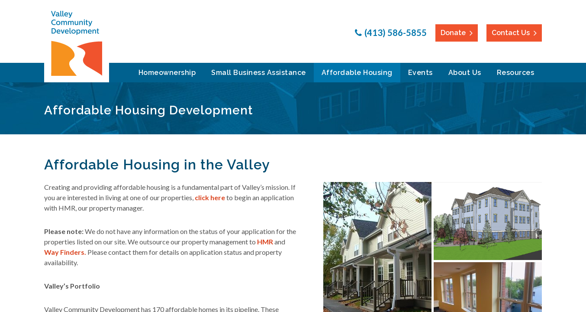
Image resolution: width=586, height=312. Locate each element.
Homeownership (167, 72)
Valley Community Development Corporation (77, 43)
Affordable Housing (357, 72)
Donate (453, 33)
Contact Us (511, 33)
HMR (265, 241)
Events (420, 72)
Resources (515, 72)
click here (210, 197)
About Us (464, 72)
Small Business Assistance (258, 72)
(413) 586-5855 (395, 32)
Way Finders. (65, 252)
